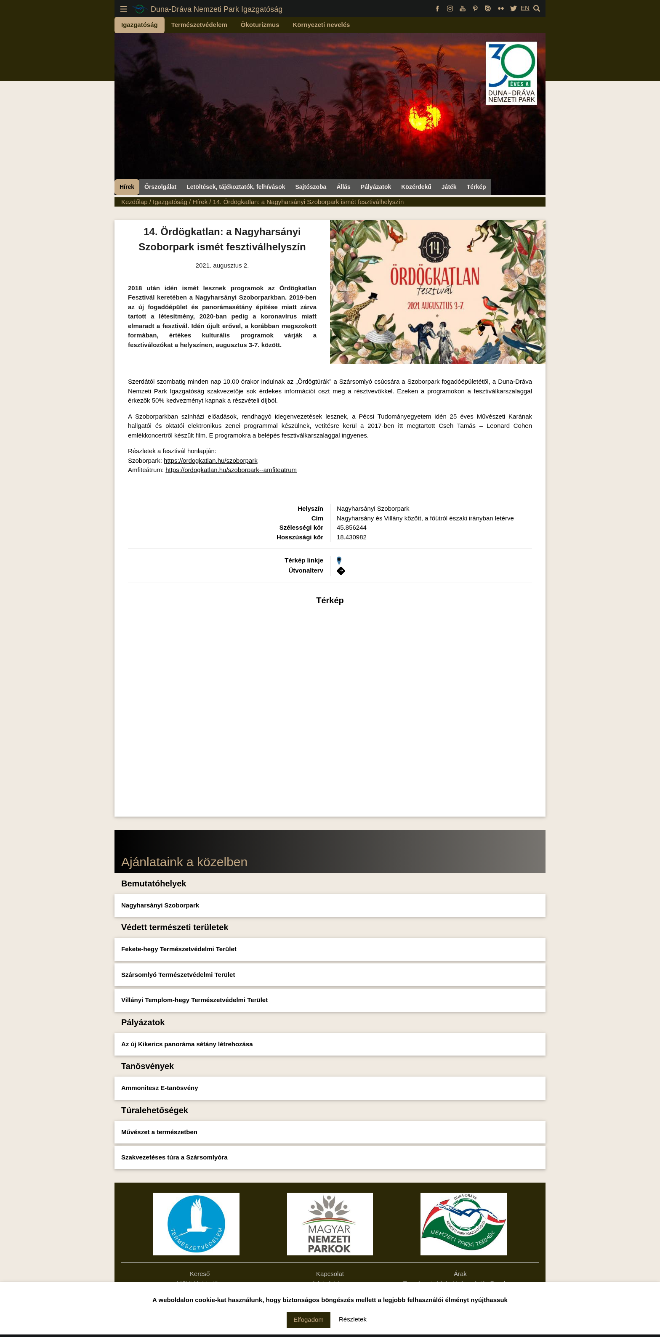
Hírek (127, 186)
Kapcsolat (330, 1273)
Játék (449, 186)
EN (525, 7)
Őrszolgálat (160, 186)
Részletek (353, 1319)
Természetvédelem (199, 24)
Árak (460, 1273)
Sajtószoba (310, 186)
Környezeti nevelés (321, 24)
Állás (343, 186)
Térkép (476, 186)
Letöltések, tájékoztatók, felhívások (235, 186)
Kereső (200, 1273)
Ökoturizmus (260, 24)
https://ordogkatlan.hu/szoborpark (211, 460)
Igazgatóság (139, 24)
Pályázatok (376, 186)
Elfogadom (308, 1319)
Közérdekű (416, 186)
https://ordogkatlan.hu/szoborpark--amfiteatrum (231, 469)
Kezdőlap (134, 201)
